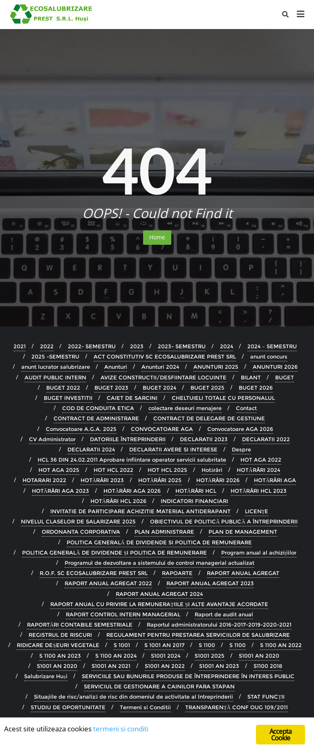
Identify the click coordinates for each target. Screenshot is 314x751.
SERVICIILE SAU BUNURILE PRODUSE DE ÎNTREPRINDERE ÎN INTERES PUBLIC (188, 676)
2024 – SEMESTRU (272, 346)
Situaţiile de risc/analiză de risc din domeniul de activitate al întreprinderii (133, 696)
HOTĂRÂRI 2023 (102, 480)
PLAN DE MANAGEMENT (243, 531)
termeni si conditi (120, 729)
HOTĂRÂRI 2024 (258, 470)
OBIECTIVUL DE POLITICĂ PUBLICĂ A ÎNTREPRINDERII (224, 521)
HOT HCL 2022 (113, 470)
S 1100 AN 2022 (281, 645)
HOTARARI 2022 (44, 480)
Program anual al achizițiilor (258, 552)
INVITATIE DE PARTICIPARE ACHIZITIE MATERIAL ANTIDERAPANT (140, 511)
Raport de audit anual (224, 614)
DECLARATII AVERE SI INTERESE (173, 449)
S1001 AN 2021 (111, 666)
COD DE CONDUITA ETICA (98, 408)
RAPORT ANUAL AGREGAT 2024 (159, 594)
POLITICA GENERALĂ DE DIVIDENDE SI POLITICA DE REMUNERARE (159, 542)
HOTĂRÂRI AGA (275, 480)
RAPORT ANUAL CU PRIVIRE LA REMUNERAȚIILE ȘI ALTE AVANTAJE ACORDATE (159, 604)
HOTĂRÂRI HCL (195, 490)
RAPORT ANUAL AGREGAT (243, 573)
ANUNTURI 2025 (215, 366)
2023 (137, 346)
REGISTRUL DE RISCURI (60, 634)
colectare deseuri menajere (185, 408)
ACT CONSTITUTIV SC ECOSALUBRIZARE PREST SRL (165, 356)
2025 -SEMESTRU (55, 356)
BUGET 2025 (207, 387)
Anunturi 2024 (160, 366)
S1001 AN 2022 (165, 666)
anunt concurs (268, 356)
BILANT (251, 377)
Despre (241, 449)
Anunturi (115, 366)
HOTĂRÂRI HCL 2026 (118, 501)
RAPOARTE (177, 573)
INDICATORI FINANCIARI (194, 501)
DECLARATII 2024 (91, 449)
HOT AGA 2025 (58, 470)
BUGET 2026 (256, 387)
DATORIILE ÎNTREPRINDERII (128, 439)
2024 (226, 346)
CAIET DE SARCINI (132, 398)
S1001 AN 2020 (259, 655)
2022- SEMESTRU (92, 346)
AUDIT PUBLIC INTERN (55, 377)
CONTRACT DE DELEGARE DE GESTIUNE (209, 418)
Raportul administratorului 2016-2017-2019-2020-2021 (219, 624)
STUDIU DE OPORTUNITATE (68, 707)
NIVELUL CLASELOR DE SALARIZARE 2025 (78, 521)
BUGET (284, 377)
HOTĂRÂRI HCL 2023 (259, 490)
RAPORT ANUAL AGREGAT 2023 (210, 583)
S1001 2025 (209, 655)
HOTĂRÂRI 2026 (218, 480)
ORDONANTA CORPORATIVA (81, 531)
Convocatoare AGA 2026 (240, 429)
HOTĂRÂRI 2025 (160, 480)
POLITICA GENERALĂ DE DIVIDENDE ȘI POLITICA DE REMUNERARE (114, 552)
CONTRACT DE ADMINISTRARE (96, 418)
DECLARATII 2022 (266, 439)
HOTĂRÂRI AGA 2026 (132, 490)
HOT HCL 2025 (167, 470)
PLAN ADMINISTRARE (164, 531)
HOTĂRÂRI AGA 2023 (60, 490)
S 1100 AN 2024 (116, 655)
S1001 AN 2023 (219, 666)
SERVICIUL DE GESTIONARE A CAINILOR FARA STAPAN (159, 686)
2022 (47, 346)
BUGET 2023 (111, 387)
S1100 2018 (267, 666)
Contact (246, 408)
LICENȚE (257, 511)
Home (157, 237)
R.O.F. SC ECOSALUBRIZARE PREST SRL (94, 573)
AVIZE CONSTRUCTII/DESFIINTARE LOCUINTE (164, 377)
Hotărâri (212, 470)
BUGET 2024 (159, 387)
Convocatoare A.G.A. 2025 (81, 429)
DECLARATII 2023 (204, 439)
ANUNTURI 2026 (275, 366)
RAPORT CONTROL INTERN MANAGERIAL (123, 614)
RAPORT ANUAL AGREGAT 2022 (108, 583)
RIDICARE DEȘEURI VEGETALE (58, 645)
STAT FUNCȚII (266, 696)
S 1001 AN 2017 (164, 645)
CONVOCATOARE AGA (162, 429)
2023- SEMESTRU (182, 346)
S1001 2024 (165, 655)
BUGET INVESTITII (68, 398)
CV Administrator (52, 439)
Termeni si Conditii (145, 707)
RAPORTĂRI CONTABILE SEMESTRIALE (79, 624)
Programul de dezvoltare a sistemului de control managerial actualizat (159, 562)
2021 (19, 346)
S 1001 (122, 645)
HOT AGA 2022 (260, 459)
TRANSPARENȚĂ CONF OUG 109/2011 (236, 707)
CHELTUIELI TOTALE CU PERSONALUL (223, 398)
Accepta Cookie (280, 735)
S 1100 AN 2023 (60, 655)
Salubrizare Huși (45, 676)
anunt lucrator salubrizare (55, 366)
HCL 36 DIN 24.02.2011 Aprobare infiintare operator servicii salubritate (132, 459)
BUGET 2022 (63, 387)
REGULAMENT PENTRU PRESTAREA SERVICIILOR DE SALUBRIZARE (198, 634)
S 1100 (207, 645)
